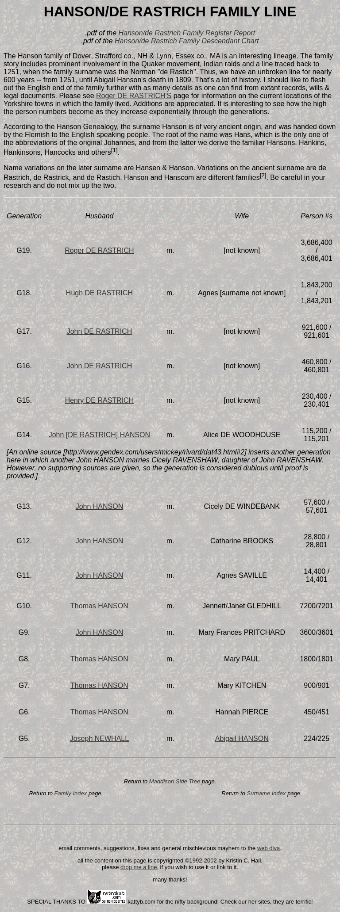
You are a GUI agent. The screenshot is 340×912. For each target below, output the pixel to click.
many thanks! (170, 879)
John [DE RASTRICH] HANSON (99, 435)
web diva (268, 848)
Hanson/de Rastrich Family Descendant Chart (187, 41)
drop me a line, (139, 867)
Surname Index (267, 793)
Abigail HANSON (242, 738)
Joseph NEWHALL (99, 738)
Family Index (71, 793)
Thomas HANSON (99, 606)
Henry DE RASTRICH (99, 400)
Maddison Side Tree (175, 781)
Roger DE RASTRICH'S (133, 95)
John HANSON (100, 506)
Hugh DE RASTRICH (99, 293)
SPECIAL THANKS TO (57, 901)
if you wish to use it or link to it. (198, 867)
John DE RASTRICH (99, 331)
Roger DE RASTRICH (99, 250)
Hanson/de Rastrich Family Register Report (187, 33)
